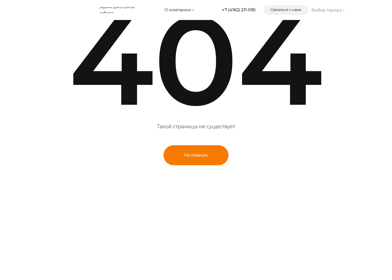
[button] (285, 10)
